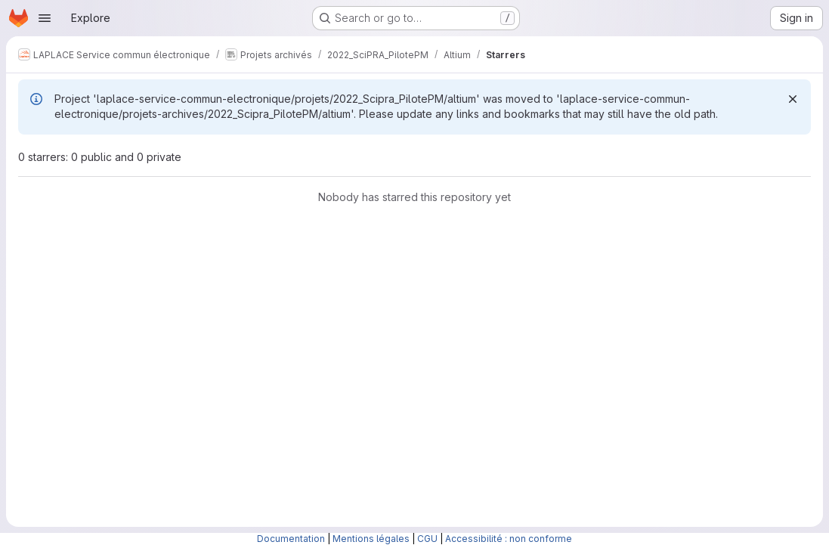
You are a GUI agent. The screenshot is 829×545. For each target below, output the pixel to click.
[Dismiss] (793, 99)
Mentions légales (371, 538)
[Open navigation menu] (44, 18)
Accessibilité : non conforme (508, 538)
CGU (427, 538)
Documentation (291, 538)
